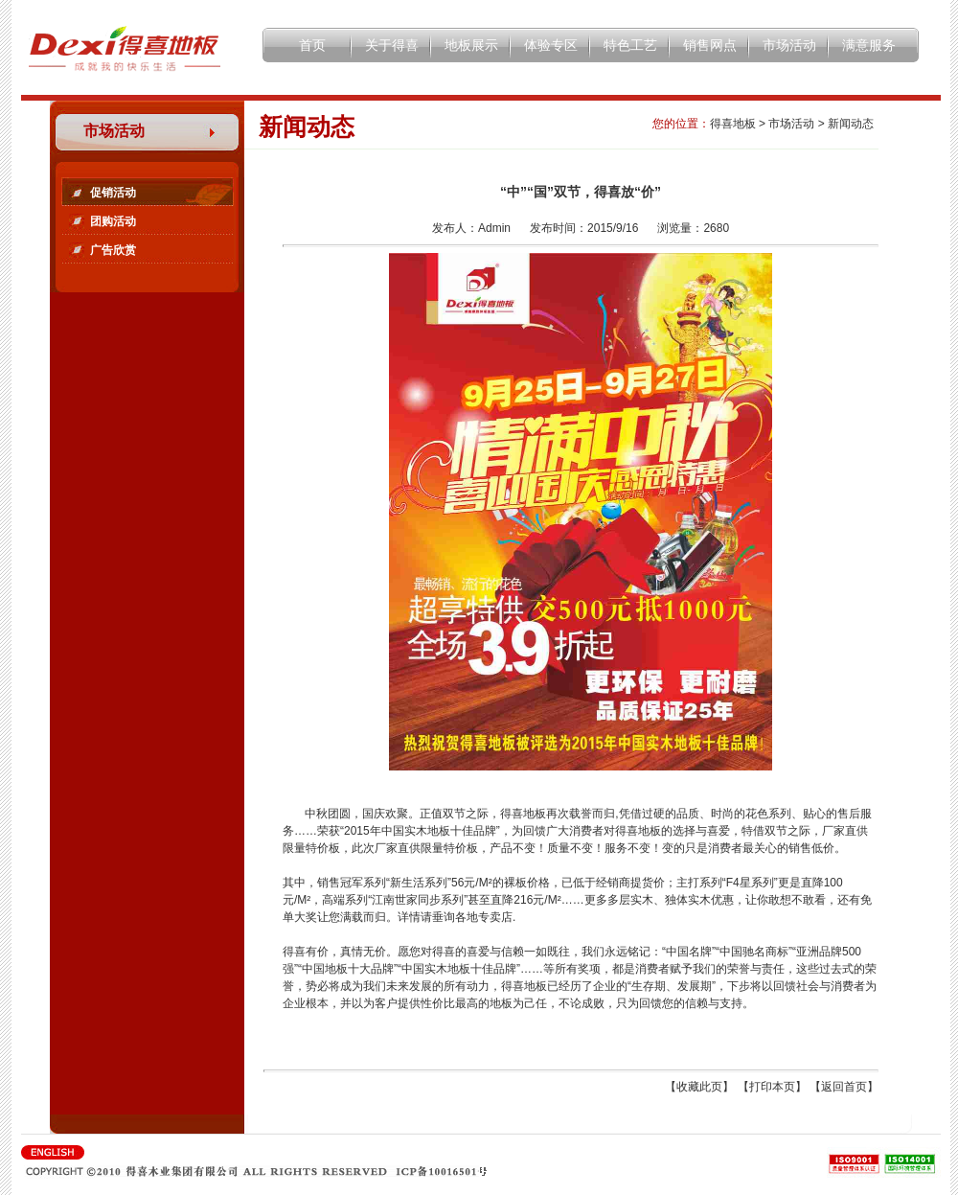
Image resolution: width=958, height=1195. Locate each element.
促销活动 (113, 192)
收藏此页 (699, 1086)
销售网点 (710, 45)
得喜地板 (733, 123)
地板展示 (471, 45)
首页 (312, 45)
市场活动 (789, 45)
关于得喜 (392, 45)
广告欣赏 (113, 250)
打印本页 (772, 1086)
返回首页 (844, 1086)
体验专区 (551, 45)
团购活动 (113, 221)
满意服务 (869, 45)
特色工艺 (630, 45)
